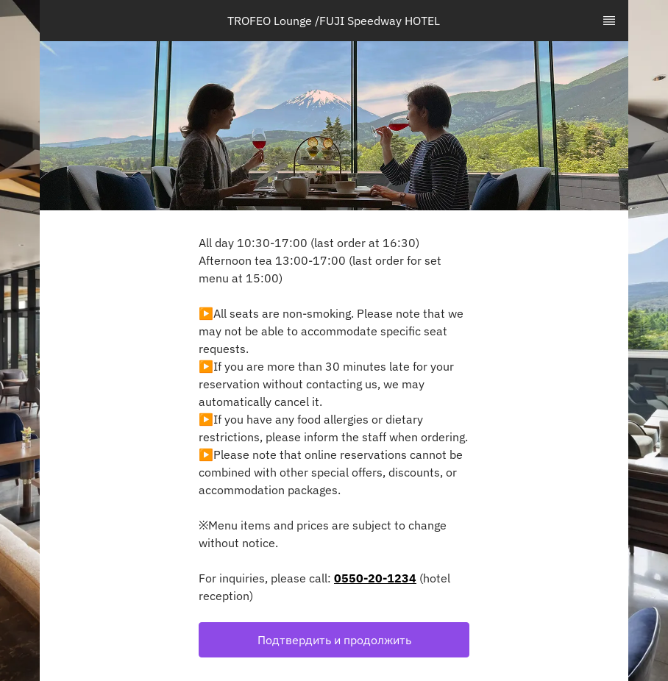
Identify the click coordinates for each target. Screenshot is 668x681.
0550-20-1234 (375, 578)
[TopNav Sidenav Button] (609, 20)
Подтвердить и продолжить (334, 639)
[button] (334, 639)
